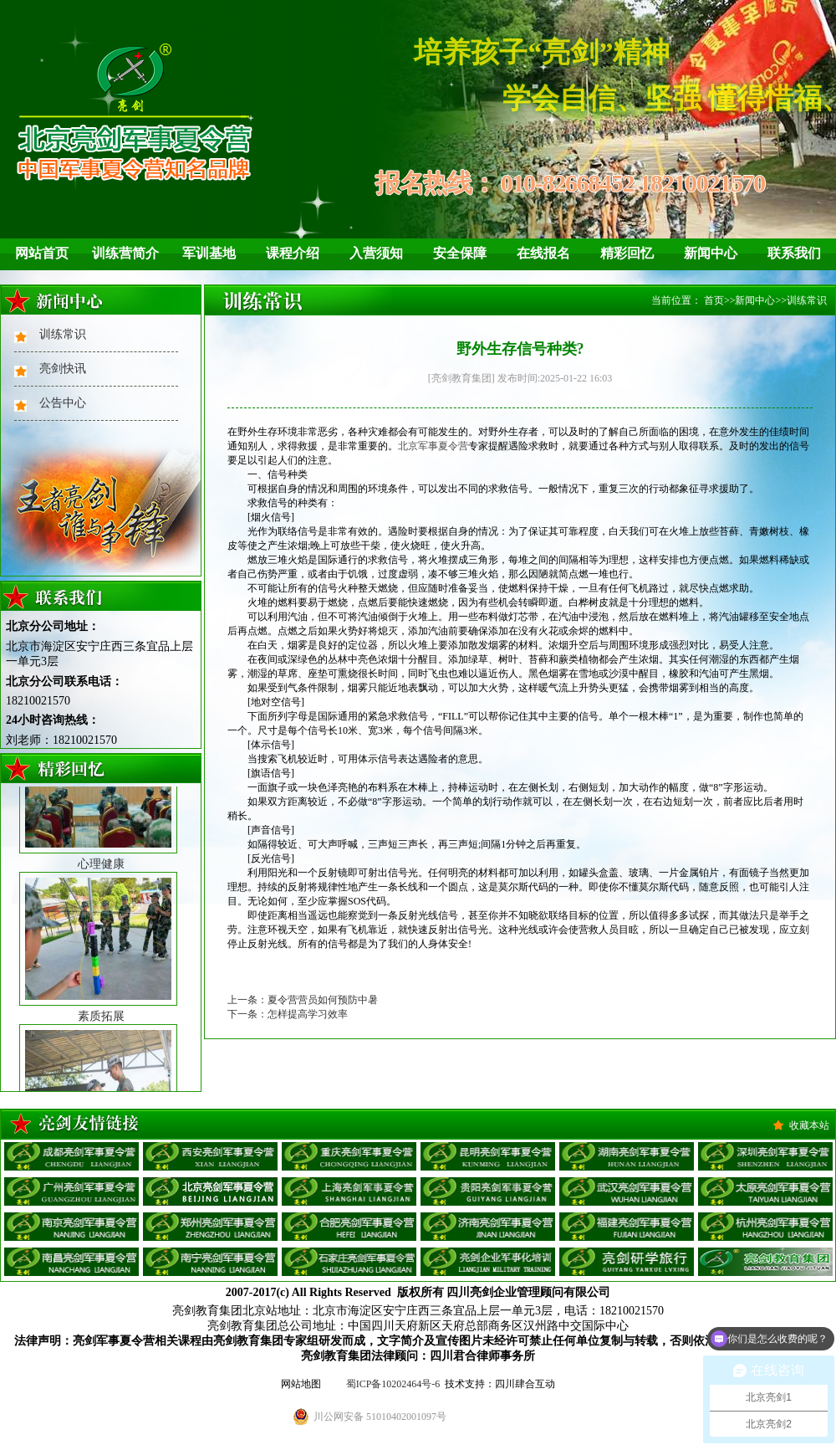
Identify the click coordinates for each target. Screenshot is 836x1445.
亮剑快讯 (62, 368)
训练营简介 (125, 253)
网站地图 (301, 1384)
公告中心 (62, 403)
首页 (714, 300)
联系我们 (794, 253)
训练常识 (62, 334)
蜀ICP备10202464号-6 (393, 1384)
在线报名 (543, 253)
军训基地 (209, 253)
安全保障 (460, 253)
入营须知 (376, 253)
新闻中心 (710, 253)
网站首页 (42, 253)
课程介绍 (292, 253)
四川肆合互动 (525, 1384)
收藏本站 (809, 1125)
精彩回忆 (627, 253)
